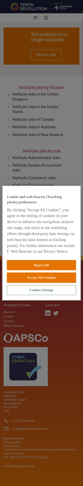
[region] (41, 243)
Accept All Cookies (41, 277)
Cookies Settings (41, 290)
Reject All (41, 265)
